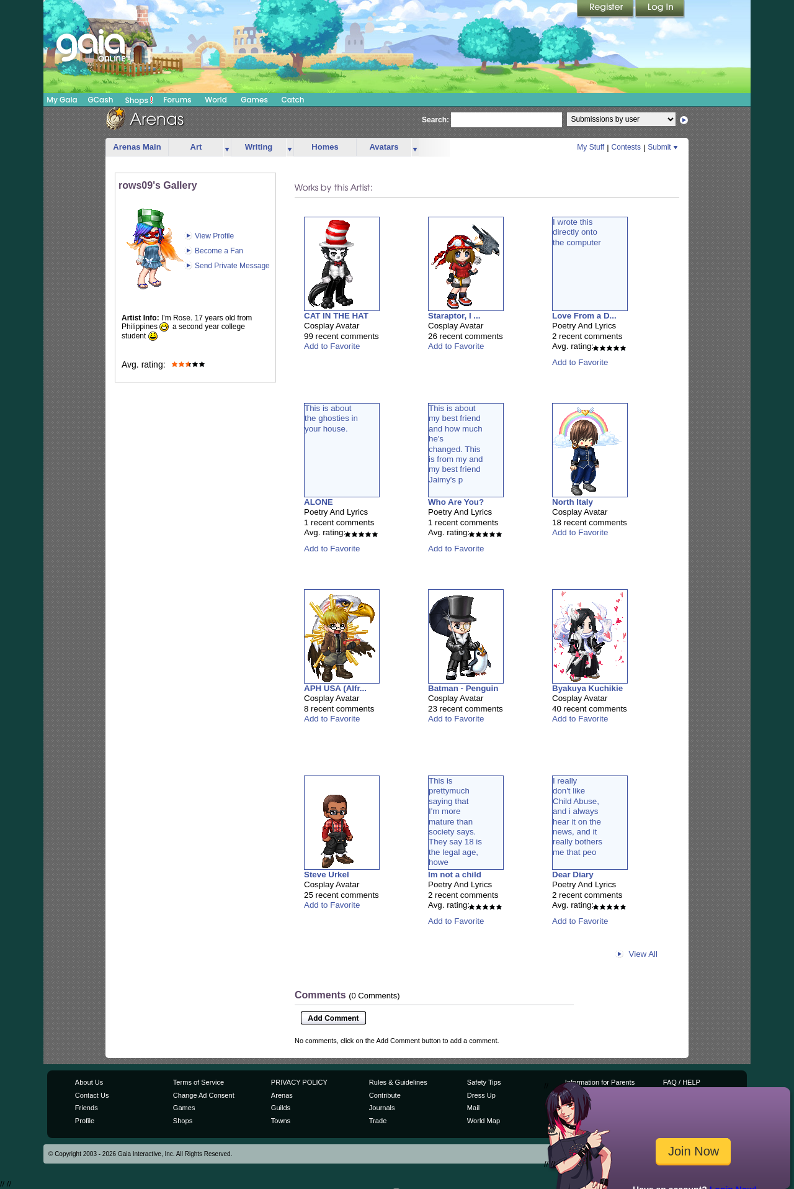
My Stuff (590, 147)
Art (196, 146)
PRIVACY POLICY (299, 1082)
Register (606, 9)
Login (660, 9)
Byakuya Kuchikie (587, 688)
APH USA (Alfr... (335, 688)
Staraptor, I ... (454, 315)
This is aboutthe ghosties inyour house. (331, 418)
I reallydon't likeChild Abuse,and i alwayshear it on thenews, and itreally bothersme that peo (577, 816)
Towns (280, 1120)
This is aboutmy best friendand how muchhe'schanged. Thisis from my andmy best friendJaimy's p (456, 444)
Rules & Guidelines (398, 1082)
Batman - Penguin (463, 688)
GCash (101, 99)
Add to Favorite (332, 346)
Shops (139, 100)
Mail (473, 1107)
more (227, 147)
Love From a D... (584, 315)
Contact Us (92, 1095)
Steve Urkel (326, 874)
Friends (86, 1107)
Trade (377, 1120)
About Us (89, 1082)
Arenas (282, 1095)
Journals (382, 1107)
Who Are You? (456, 502)
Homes (324, 146)
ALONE (318, 502)
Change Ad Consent (203, 1095)
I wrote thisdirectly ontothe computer (577, 232)
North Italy (572, 502)
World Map (483, 1120)
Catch (293, 99)
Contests (626, 147)
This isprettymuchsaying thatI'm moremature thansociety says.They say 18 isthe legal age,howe (455, 821)
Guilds (280, 1107)
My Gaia (62, 99)
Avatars (383, 146)
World (216, 99)
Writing (259, 146)
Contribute (385, 1095)
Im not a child (454, 874)
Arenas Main (137, 146)
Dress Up (481, 1095)
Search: (435, 119)
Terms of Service (198, 1082)
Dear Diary (573, 874)
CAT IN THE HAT (336, 315)
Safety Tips (484, 1082)
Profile (84, 1120)
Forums (177, 99)
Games (254, 99)
